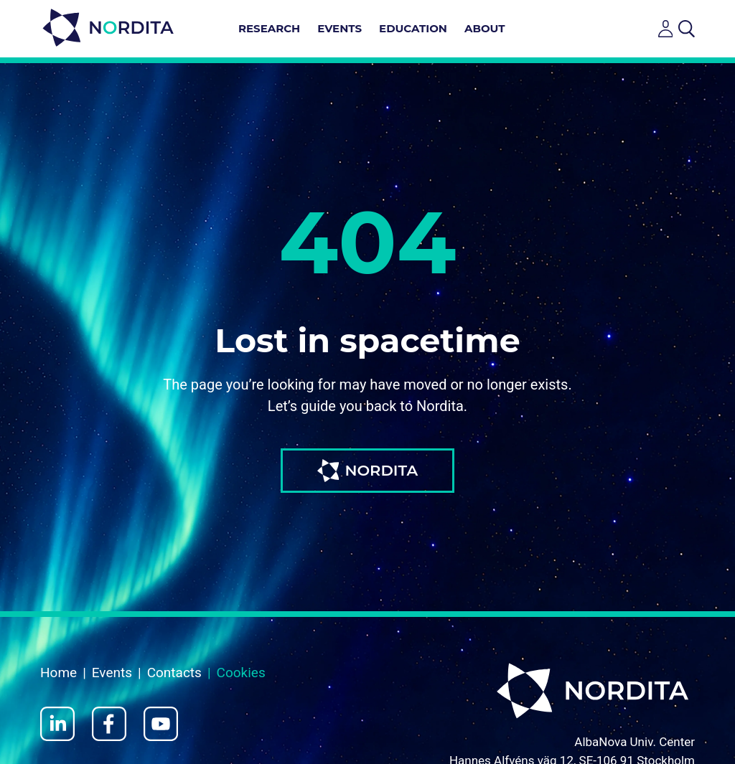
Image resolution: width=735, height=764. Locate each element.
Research (269, 28)
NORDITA (367, 470)
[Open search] (686, 28)
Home (58, 672)
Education (413, 28)
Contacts (174, 672)
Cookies (241, 672)
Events (339, 28)
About (484, 28)
